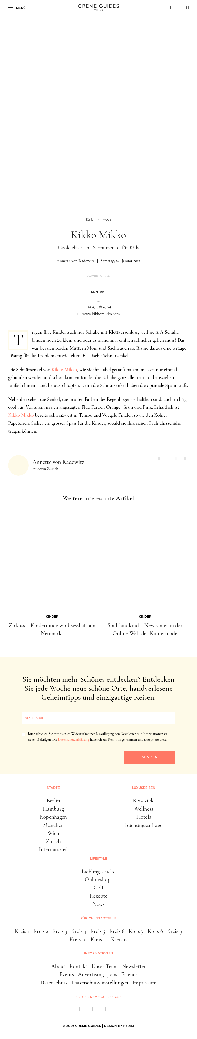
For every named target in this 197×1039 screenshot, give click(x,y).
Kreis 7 (136, 931)
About (58, 966)
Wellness (143, 808)
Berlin (53, 800)
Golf (99, 887)
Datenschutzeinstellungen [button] (100, 982)
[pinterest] (105, 1010)
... (98, 300)
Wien (53, 833)
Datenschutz (54, 982)
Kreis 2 (40, 931)
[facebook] (79, 1010)
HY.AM (128, 1026)
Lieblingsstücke (98, 871)
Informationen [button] (98, 953)
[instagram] (92, 1010)
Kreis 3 (59, 931)
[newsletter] (118, 1010)
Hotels (143, 817)
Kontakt (78, 966)
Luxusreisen (143, 788)
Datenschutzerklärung (73, 739)
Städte (53, 788)
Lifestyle (98, 858)
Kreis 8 (155, 931)
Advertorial (98, 275)
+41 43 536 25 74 (98, 306)
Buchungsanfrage (143, 825)
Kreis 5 (97, 931)
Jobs (112, 974)
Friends (129, 974)
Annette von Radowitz (76, 260)
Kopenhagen (53, 817)
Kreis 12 (119, 939)
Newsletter (134, 966)
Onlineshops (98, 879)
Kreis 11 (99, 939)
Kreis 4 (78, 931)
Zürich (53, 841)
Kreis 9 (174, 931)
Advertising (91, 974)
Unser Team (105, 966)
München (53, 825)
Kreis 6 (116, 931)
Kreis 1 (22, 931)
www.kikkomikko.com (101, 314)
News (98, 904)
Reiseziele (143, 800)
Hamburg (53, 808)
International (53, 849)
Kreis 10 (77, 939)
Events (66, 974)
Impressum (144, 982)
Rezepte (98, 896)
